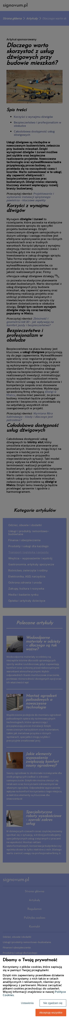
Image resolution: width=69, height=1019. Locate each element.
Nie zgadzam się (53, 1003)
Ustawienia (27, 1003)
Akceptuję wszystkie (50, 1012)
